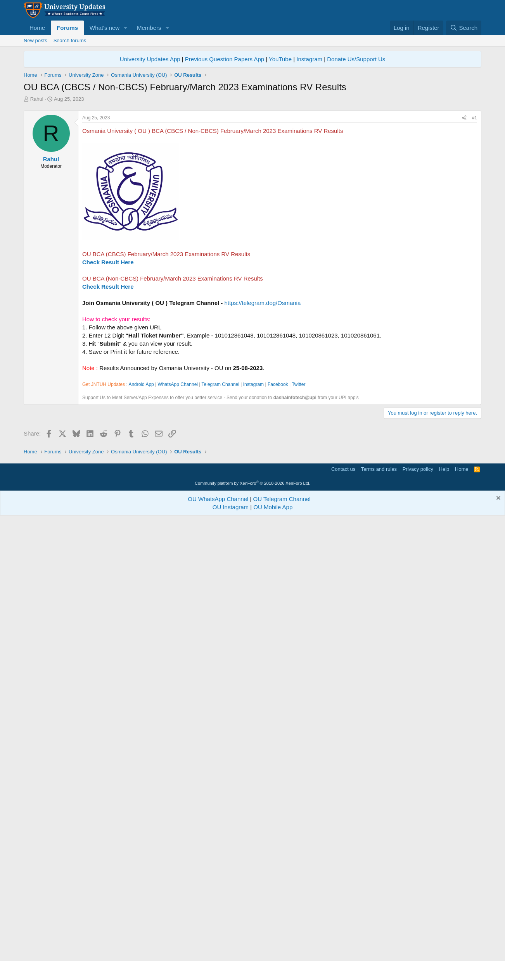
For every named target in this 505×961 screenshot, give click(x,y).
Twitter (298, 605)
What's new (104, 27)
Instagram (309, 59)
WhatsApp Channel (178, 605)
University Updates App (150, 59)
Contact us (343, 911)
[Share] (464, 226)
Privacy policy (418, 911)
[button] (125, 28)
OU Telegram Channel (282, 940)
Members (149, 27)
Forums (67, 27)
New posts (35, 40)
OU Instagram (231, 949)
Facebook (278, 605)
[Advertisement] (252, 161)
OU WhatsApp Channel (218, 940)
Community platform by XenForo (252, 925)
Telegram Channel (220, 605)
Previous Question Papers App (224, 59)
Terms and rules (379, 911)
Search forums (70, 40)
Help (444, 911)
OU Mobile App (272, 949)
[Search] (463, 28)
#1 (474, 226)
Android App (141, 605)
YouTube (280, 59)
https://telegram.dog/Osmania (262, 411)
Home (37, 27)
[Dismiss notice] (497, 941)
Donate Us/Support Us (356, 59)
